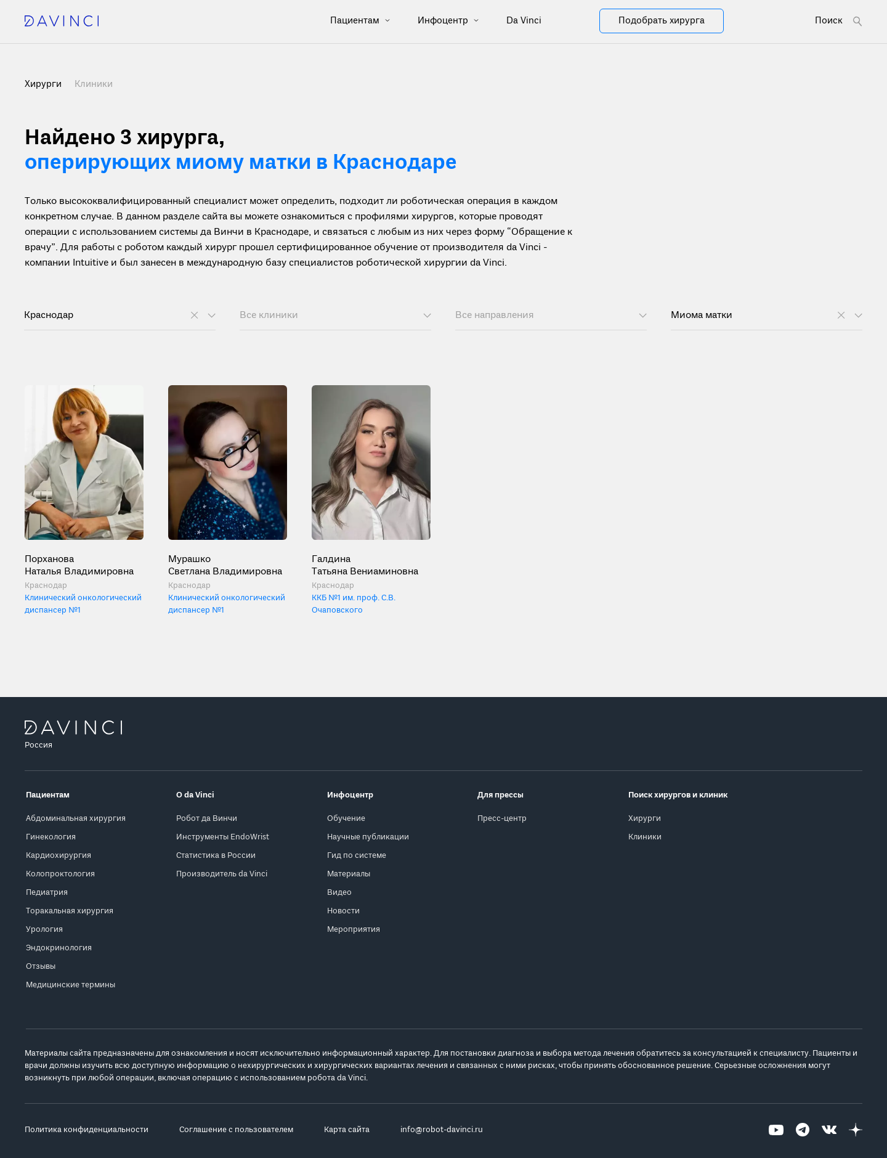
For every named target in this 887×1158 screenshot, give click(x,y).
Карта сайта (347, 1130)
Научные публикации (368, 837)
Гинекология (51, 837)
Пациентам (356, 21)
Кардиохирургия (58, 855)
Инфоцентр (444, 21)
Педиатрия (47, 892)
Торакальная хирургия (69, 911)
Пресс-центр (502, 818)
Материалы (348, 874)
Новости (343, 911)
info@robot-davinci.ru (441, 1130)
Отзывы (40, 966)
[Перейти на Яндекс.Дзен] (855, 1130)
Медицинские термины (70, 985)
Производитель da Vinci (221, 874)
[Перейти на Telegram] (802, 1130)
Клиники (94, 84)
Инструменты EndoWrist (222, 837)
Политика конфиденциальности (86, 1130)
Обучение (346, 818)
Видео (339, 892)
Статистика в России (216, 855)
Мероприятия (353, 929)
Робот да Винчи (206, 818)
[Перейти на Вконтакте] (829, 1130)
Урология (44, 929)
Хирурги (644, 818)
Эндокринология (59, 948)
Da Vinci (523, 21)
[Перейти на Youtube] (776, 1130)
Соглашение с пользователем (236, 1130)
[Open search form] (838, 21)
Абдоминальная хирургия (76, 818)
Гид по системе (356, 855)
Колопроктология (60, 874)
